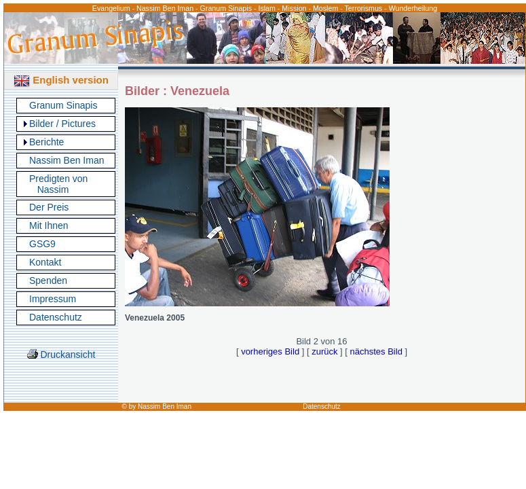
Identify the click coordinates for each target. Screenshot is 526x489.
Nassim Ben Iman (66, 160)
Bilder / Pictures (62, 123)
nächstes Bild (376, 351)
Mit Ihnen (49, 225)
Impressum (52, 298)
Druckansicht (61, 354)
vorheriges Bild (270, 351)
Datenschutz (55, 317)
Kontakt (45, 262)
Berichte (46, 142)
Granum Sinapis (63, 105)
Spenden (48, 280)
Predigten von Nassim (58, 184)
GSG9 (42, 243)
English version (61, 80)
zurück (324, 351)
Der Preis (49, 207)
